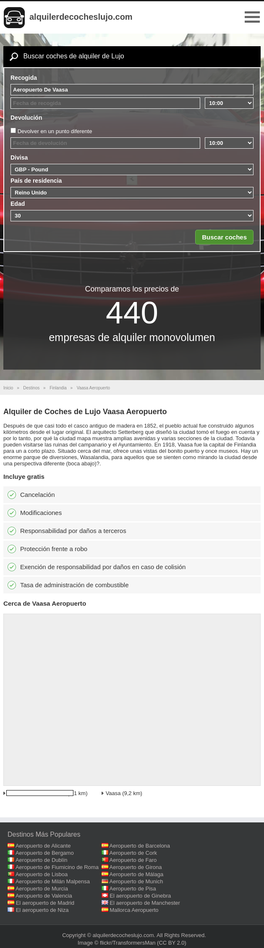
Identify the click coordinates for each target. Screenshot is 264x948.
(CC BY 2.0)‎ (171, 943)
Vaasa (113, 793)
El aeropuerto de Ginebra (140, 896)
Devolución (26, 117)
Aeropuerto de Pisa (133, 888)
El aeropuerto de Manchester (145, 903)
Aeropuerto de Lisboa (42, 874)
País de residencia (36, 180)
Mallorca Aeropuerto (134, 910)
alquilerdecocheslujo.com (81, 16)
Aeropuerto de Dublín (42, 860)
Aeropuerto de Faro (133, 860)
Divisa (19, 157)
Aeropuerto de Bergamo (45, 853)
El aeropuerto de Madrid (45, 903)
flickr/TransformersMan (127, 943)
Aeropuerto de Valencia (44, 896)
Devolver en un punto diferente (55, 131)
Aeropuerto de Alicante (43, 846)
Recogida (23, 77)
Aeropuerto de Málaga (137, 874)
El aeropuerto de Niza (42, 910)
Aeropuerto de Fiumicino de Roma (57, 867)
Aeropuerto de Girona (136, 867)
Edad (17, 203)
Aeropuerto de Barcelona (140, 846)
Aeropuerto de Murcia (42, 888)
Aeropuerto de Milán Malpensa (53, 881)
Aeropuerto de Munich (136, 881)
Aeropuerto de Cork (133, 853)
